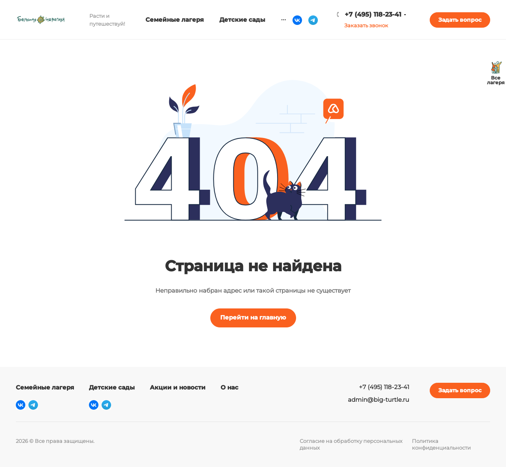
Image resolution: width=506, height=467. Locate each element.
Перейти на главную (253, 317)
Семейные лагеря (45, 387)
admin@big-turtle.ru (378, 399)
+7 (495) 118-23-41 (373, 14)
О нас (229, 387)
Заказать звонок (366, 25)
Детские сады (112, 387)
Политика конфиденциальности (441, 444)
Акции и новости (178, 387)
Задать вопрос (459, 19)
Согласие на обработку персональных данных (351, 444)
